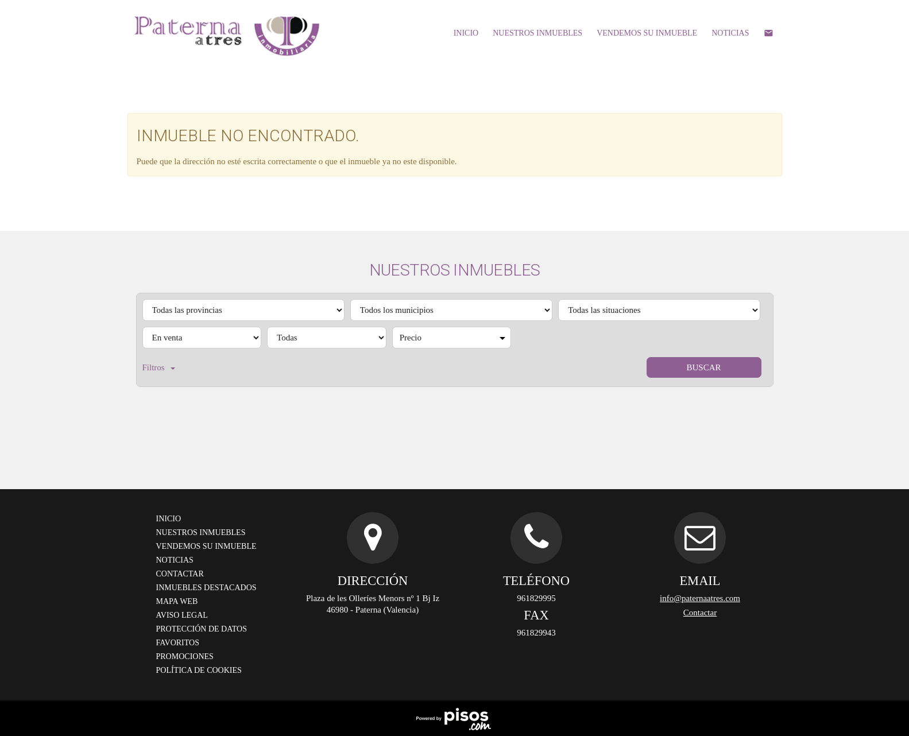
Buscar (703, 367)
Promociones (185, 656)
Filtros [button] (158, 367)
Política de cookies (199, 670)
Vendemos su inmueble (647, 33)
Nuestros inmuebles (537, 33)
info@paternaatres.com (700, 598)
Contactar (180, 574)
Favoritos (177, 642)
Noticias (730, 33)
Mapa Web (177, 601)
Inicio (466, 33)
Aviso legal (182, 615)
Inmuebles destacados (206, 587)
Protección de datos (201, 629)
